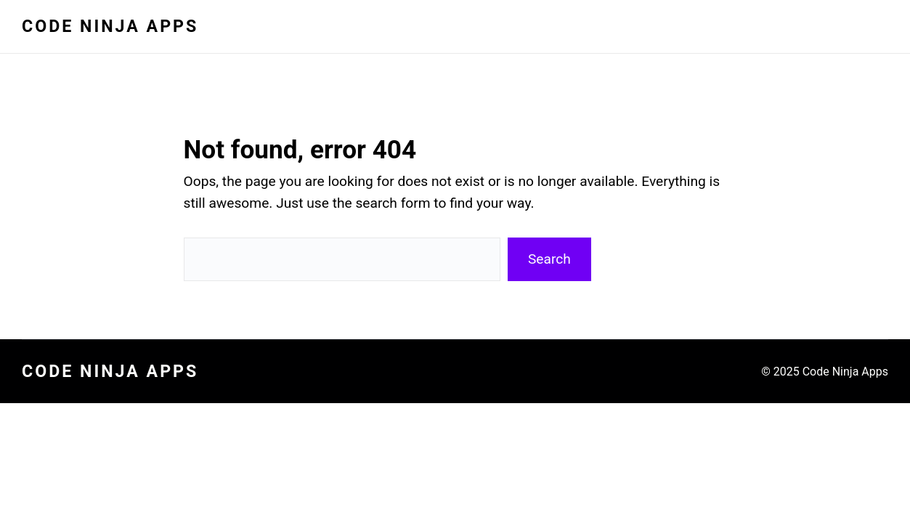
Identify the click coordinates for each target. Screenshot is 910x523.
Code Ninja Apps (110, 26)
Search (549, 259)
